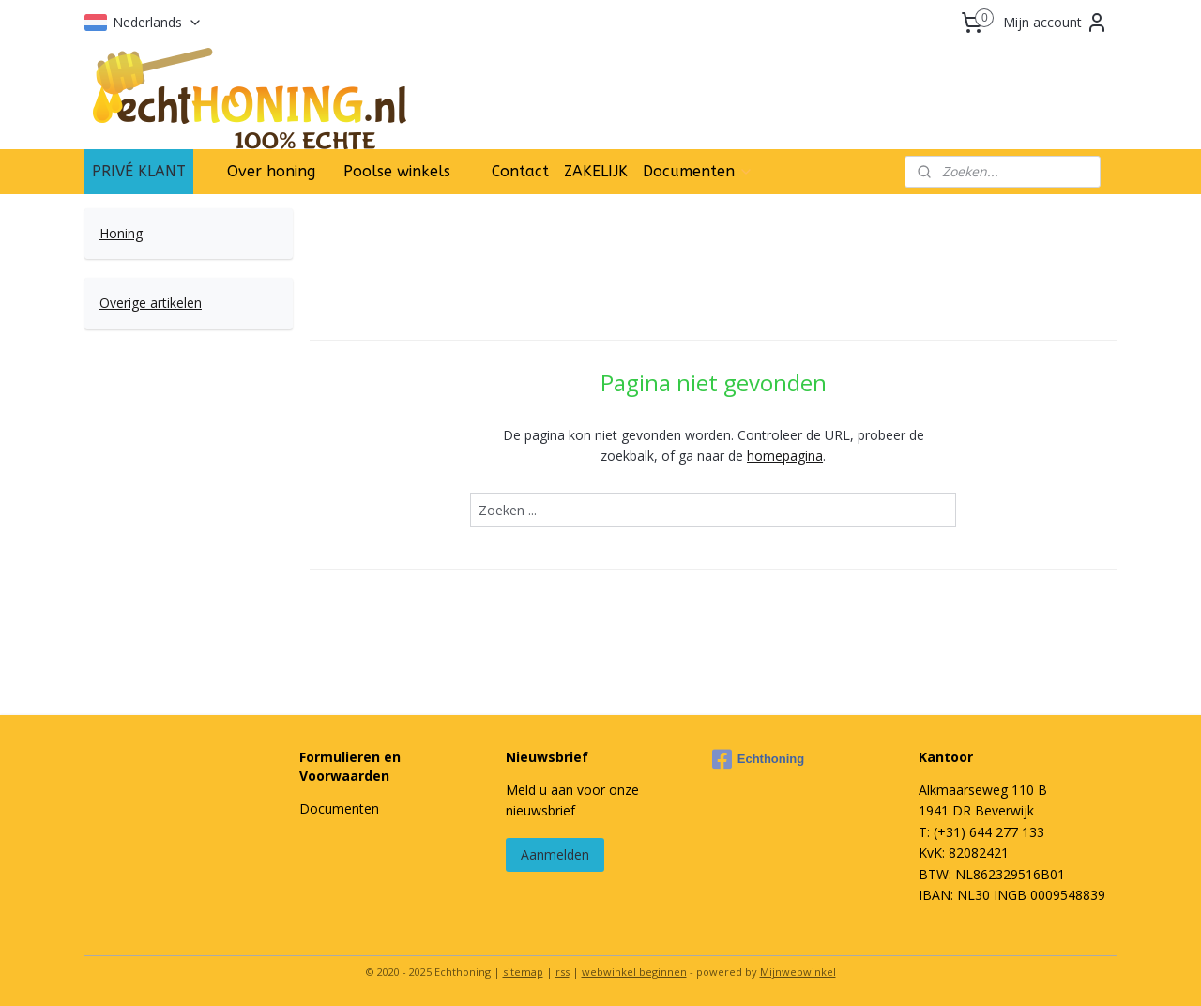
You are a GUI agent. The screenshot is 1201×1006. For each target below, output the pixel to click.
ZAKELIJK (596, 171)
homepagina (785, 456)
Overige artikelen (150, 303)
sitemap (523, 972)
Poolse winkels (396, 171)
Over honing (271, 171)
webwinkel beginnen (634, 972)
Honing (121, 233)
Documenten (698, 171)
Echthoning (758, 759)
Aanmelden (555, 854)
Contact (520, 171)
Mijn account (1055, 22)
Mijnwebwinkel (798, 972)
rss (562, 972)
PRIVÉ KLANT (139, 171)
